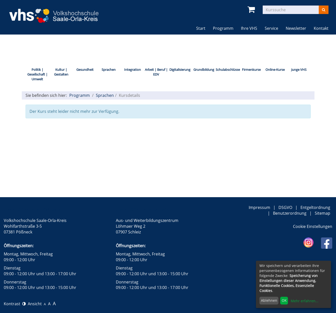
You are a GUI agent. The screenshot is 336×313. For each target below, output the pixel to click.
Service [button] (271, 28)
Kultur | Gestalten (61, 72)
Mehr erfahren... (304, 300)
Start (200, 28)
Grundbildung (203, 69)
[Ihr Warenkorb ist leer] (252, 10)
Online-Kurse (275, 69)
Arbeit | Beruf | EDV (156, 72)
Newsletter (296, 28)
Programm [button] (225, 28)
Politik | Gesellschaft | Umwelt (37, 74)
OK (284, 300)
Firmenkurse (251, 69)
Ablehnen (269, 300)
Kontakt (321, 28)
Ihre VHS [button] (249, 28)
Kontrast (15, 303)
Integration (132, 69)
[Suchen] (323, 10)
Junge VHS (298, 69)
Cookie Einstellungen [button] (312, 226)
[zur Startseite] (59, 12)
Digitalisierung (179, 69)
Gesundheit (85, 69)
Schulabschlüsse (227, 69)
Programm (79, 95)
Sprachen (109, 69)
